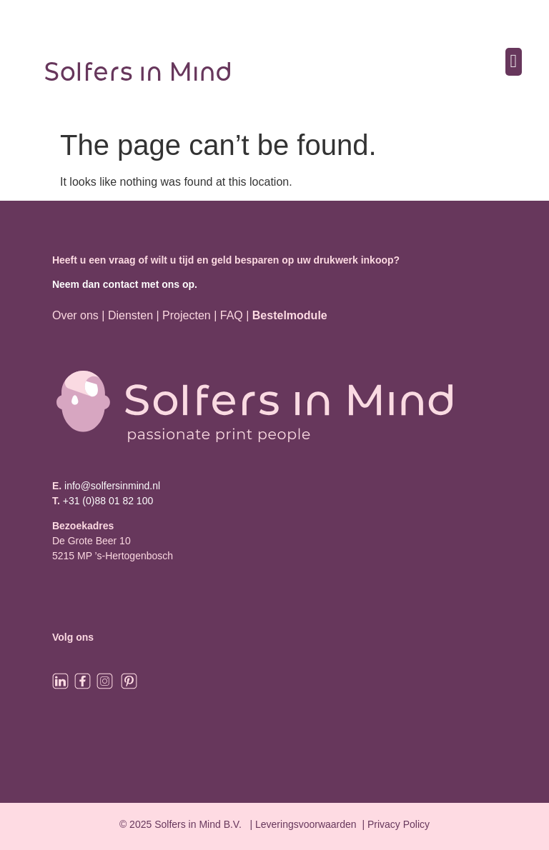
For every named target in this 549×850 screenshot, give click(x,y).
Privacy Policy (398, 824)
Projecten (186, 315)
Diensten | (133, 315)
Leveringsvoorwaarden (306, 824)
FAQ (233, 315)
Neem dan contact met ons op (123, 284)
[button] (513, 62)
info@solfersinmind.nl (110, 485)
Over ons (75, 315)
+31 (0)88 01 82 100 (108, 500)
